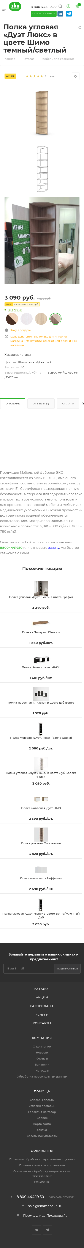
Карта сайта (42, 1124)
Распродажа (42, 1006)
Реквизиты (42, 1181)
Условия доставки (42, 1106)
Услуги (42, 1014)
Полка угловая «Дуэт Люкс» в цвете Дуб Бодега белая (41, 774)
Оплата (68, 403)
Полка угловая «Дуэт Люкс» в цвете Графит (41, 597)
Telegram (47, 1229)
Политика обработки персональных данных (42, 1159)
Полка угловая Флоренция (41, 843)
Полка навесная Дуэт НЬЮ (41, 808)
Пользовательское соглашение (42, 1165)
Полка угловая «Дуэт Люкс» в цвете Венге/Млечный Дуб (41, 915)
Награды (42, 1070)
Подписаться (67, 968)
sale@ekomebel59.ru (45, 1206)
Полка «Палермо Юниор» (41, 632)
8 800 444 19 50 (44, 7)
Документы (42, 1150)
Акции (42, 997)
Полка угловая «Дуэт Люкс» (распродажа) (41, 737)
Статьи (42, 1130)
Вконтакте (36, 1229)
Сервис (42, 1118)
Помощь (42, 1091)
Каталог (42, 988)
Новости (42, 1052)
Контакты (42, 1023)
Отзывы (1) (41, 403)
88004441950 (11, 548)
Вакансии (42, 1064)
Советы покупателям (42, 1136)
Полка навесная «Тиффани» (41, 878)
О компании (42, 1046)
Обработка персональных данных (42, 1076)
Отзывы (42, 1058)
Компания (42, 1038)
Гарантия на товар (42, 1112)
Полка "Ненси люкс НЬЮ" (41, 667)
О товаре (13, 403)
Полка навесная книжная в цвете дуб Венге (41, 702)
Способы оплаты (42, 1100)
